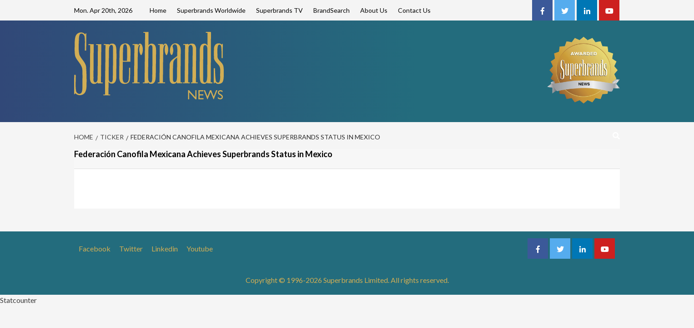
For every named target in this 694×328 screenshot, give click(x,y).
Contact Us (414, 10)
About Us (373, 10)
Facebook (95, 248)
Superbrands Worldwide (211, 10)
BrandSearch (331, 10)
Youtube (199, 248)
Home (158, 10)
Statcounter (18, 300)
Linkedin (164, 248)
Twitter (131, 248)
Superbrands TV (279, 10)
